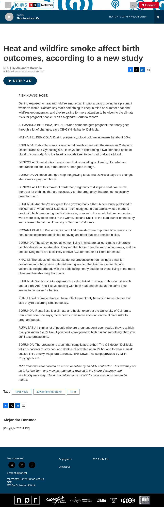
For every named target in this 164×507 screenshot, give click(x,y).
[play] (9, 17)
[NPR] (27, 500)
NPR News (21, 391)
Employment (65, 459)
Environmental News (49, 391)
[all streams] (159, 17)
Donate (150, 5)
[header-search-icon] (133, 5)
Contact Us (64, 467)
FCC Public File (100, 459)
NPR (73, 391)
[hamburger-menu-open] (8, 5)
